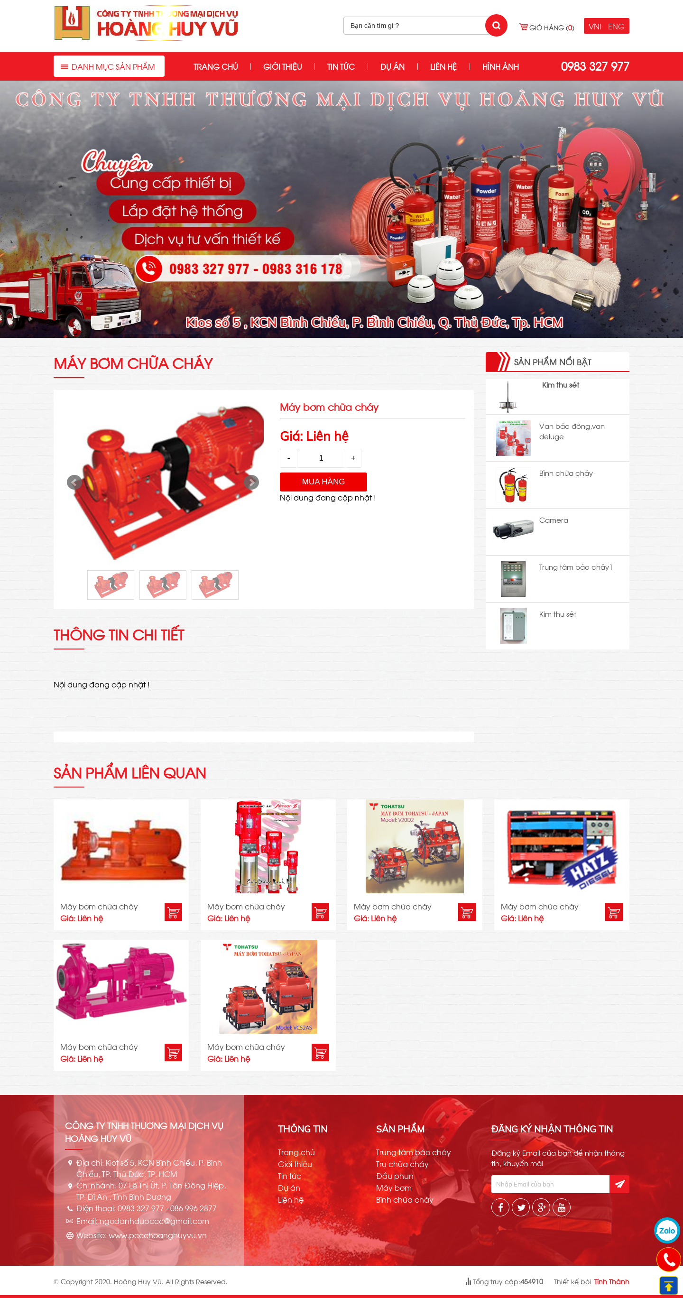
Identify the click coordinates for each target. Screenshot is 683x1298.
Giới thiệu (282, 66)
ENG (616, 25)
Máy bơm (394, 1187)
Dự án (392, 66)
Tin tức (341, 66)
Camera (553, 519)
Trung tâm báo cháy (413, 1152)
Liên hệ (443, 66)
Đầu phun (395, 1175)
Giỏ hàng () (551, 27)
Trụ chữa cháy (402, 1163)
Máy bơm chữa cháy (99, 905)
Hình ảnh (500, 66)
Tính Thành (611, 1281)
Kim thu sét (560, 384)
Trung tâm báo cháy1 (576, 566)
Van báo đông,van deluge (572, 430)
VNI (595, 25)
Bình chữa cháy (566, 472)
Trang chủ (216, 66)
